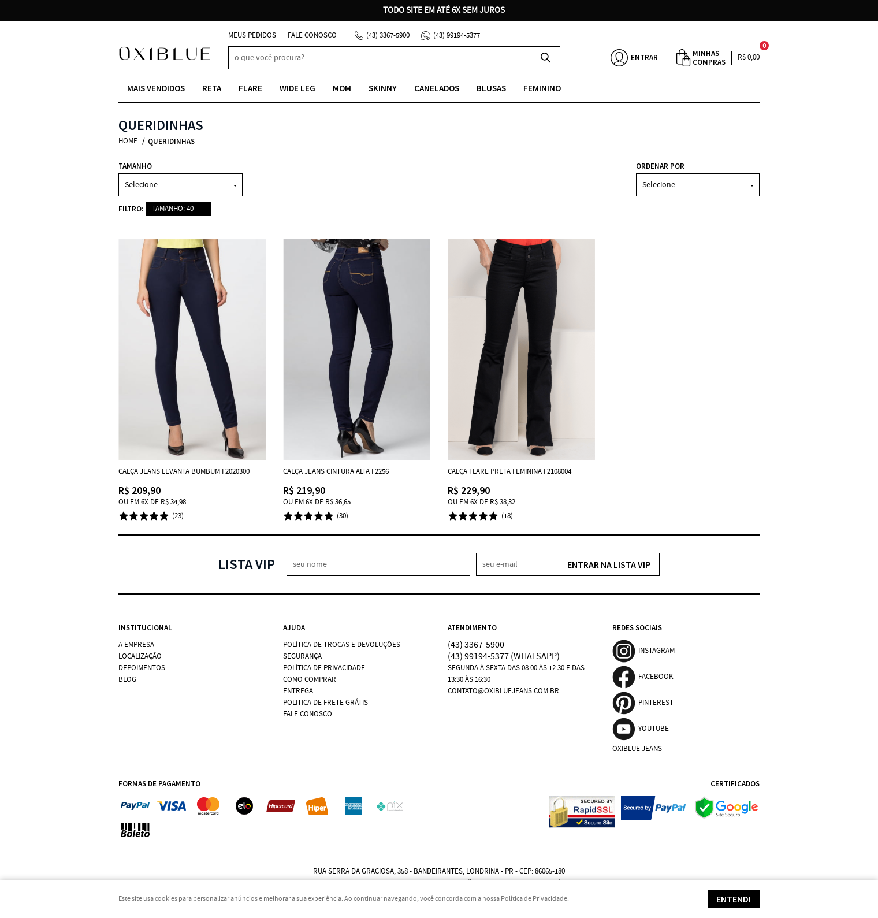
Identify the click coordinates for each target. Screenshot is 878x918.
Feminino (542, 88)
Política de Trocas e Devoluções (341, 645)
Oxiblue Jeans (637, 749)
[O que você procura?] (545, 57)
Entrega (298, 691)
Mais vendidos (156, 88)
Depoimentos (141, 668)
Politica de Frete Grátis (325, 703)
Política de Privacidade (324, 668)
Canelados (436, 88)
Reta (211, 88)
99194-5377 (456, 35)
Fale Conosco (312, 35)
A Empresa (136, 645)
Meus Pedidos (252, 35)
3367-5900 (388, 35)
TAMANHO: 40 (173, 209)
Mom (342, 88)
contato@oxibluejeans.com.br (503, 691)
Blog (127, 680)
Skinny (383, 88)
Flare (250, 88)
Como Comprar (309, 680)
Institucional (145, 628)
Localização (140, 656)
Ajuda (294, 628)
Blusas (491, 88)
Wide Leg (297, 88)
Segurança (302, 656)
